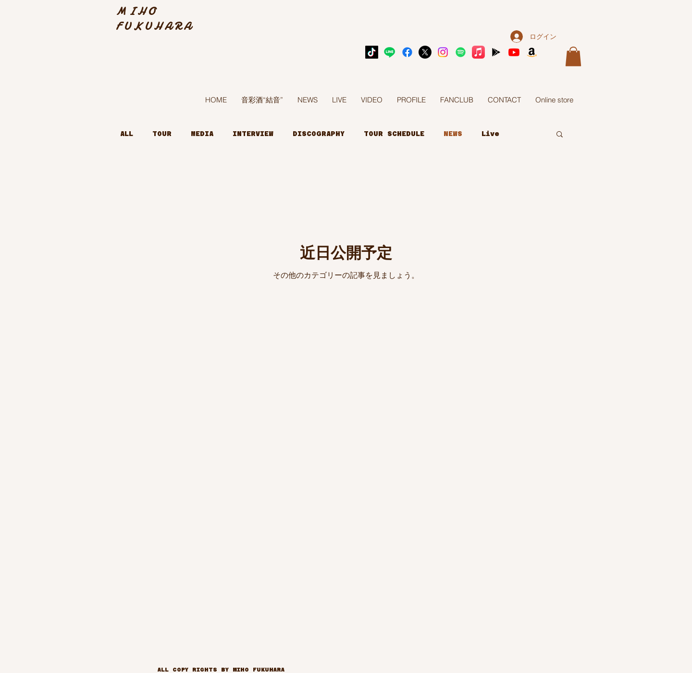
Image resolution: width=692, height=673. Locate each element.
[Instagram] (442, 52)
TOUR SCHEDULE (394, 133)
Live (490, 133)
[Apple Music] (478, 52)
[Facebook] (407, 52)
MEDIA (202, 133)
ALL (126, 133)
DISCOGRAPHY (319, 133)
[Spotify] (460, 52)
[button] (573, 56)
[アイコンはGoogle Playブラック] (496, 52)
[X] (425, 52)
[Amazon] (531, 52)
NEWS (453, 133)
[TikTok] (371, 52)
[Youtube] (513, 52)
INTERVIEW (253, 133)
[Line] (389, 52)
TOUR (162, 133)
